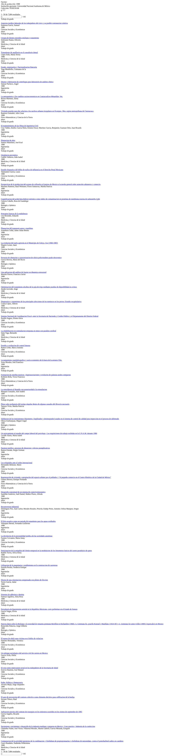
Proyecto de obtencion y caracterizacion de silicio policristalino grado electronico (31, 258)
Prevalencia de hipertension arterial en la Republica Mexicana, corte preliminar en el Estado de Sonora (39, 609)
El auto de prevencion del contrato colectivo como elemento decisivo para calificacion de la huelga (38, 697)
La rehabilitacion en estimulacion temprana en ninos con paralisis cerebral (28, 331)
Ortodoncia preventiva (9, 155)
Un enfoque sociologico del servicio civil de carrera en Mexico (24, 653)
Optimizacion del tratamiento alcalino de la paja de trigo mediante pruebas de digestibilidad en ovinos (39, 287)
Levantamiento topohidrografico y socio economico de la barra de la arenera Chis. (31, 360)
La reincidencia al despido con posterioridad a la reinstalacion (24, 389)
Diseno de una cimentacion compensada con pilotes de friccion (24, 580)
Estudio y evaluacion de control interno (15, 345)
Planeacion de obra (8, 140)
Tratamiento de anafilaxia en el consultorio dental (19, 52)
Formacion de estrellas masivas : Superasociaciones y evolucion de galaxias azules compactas (36, 375)
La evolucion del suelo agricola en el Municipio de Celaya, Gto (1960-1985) (29, 243)
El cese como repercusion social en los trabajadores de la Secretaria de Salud (29, 668)
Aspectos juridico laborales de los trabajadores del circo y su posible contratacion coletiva (34, 23)
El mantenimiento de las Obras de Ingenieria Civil (19, 126)
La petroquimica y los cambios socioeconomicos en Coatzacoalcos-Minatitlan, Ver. (32, 96)
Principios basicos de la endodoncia (14, 214)
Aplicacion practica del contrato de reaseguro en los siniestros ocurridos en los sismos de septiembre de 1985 (41, 712)
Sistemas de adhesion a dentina (12, 595)
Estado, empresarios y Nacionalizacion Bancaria (19, 67)
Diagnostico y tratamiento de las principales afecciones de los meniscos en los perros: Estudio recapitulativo (41, 302)
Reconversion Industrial (10, 507)
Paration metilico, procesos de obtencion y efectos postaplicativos (25, 448)
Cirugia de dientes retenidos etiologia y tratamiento (20, 38)
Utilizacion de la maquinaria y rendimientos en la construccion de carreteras (29, 565)
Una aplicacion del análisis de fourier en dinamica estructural (23, 272)
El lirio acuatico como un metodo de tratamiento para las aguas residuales (28, 521)
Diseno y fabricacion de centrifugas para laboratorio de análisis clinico (27, 82)
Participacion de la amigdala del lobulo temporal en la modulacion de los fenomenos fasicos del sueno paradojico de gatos (46, 551)
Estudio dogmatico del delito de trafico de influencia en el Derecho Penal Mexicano (32, 170)
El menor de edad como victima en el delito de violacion (22, 638)
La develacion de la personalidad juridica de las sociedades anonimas (26, 536)
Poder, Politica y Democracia (12, 682)
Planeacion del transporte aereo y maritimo (17, 228)
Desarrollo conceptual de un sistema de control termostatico (23, 492)
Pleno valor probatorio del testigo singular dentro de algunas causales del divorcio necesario (35, 404)
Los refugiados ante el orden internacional (16, 463)
